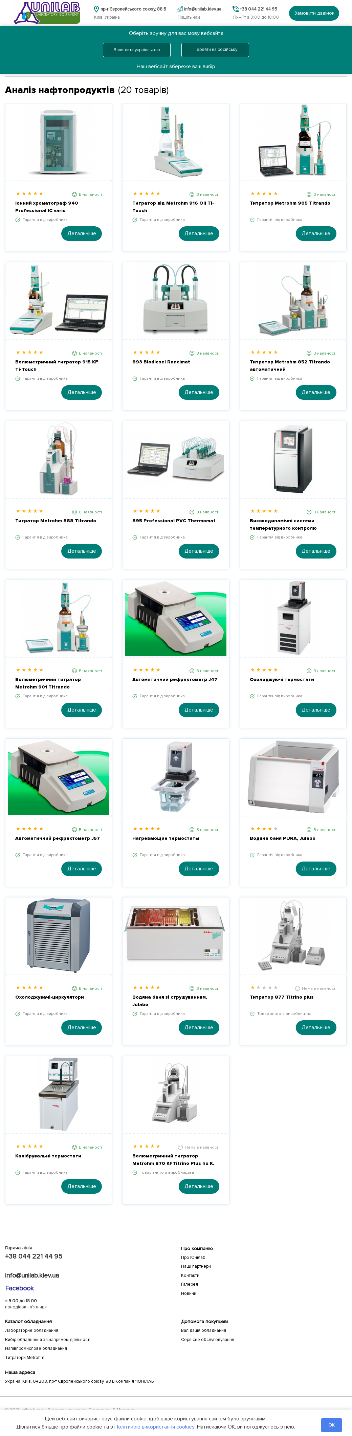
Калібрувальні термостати (48, 1156)
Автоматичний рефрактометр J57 (57, 838)
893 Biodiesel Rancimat (161, 362)
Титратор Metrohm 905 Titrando (290, 203)
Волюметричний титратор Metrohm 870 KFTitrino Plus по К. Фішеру (173, 1160)
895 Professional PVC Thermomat (174, 521)
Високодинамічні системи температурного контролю (283, 524)
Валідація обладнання (203, 1330)
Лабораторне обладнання (31, 1330)
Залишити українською (137, 50)
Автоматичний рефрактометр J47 (174, 679)
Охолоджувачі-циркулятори (49, 997)
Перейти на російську (215, 49)
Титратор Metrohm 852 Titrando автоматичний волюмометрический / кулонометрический (290, 366)
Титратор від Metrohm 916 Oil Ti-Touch (173, 206)
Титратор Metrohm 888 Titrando (55, 521)
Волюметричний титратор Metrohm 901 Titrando (48, 683)
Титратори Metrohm (24, 1357)
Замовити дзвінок (314, 13)
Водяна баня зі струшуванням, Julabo (169, 1000)
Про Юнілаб (193, 1257)
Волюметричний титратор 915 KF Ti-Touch (56, 365)
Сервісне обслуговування (207, 1339)
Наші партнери (196, 1266)
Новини (188, 1293)
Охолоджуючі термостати (282, 679)
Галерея (189, 1284)
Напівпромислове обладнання (36, 1348)
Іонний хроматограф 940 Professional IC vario (46, 206)
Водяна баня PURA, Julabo (282, 838)
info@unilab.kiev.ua (32, 1275)
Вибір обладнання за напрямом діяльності (47, 1339)
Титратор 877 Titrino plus (282, 997)
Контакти (190, 1275)
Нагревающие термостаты (165, 838)
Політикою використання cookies (154, 1426)
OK (331, 1425)
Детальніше (81, 233)
